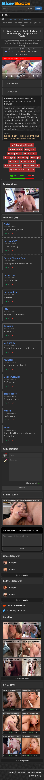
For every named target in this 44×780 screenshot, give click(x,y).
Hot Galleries (9, 684)
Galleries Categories (12, 581)
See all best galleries (22, 761)
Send (22, 548)
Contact (11, 772)
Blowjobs (14, 49)
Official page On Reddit (16, 605)
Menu (7, 15)
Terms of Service (34, 772)
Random (33, 51)
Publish (22, 488)
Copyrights (21, 772)
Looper (22, 51)
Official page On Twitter (16, 611)
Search (38, 8)
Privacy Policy (36, 776)
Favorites (11, 51)
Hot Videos (8, 617)
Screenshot (22, 54)
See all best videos (22, 679)
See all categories (22, 575)
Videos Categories (11, 556)
